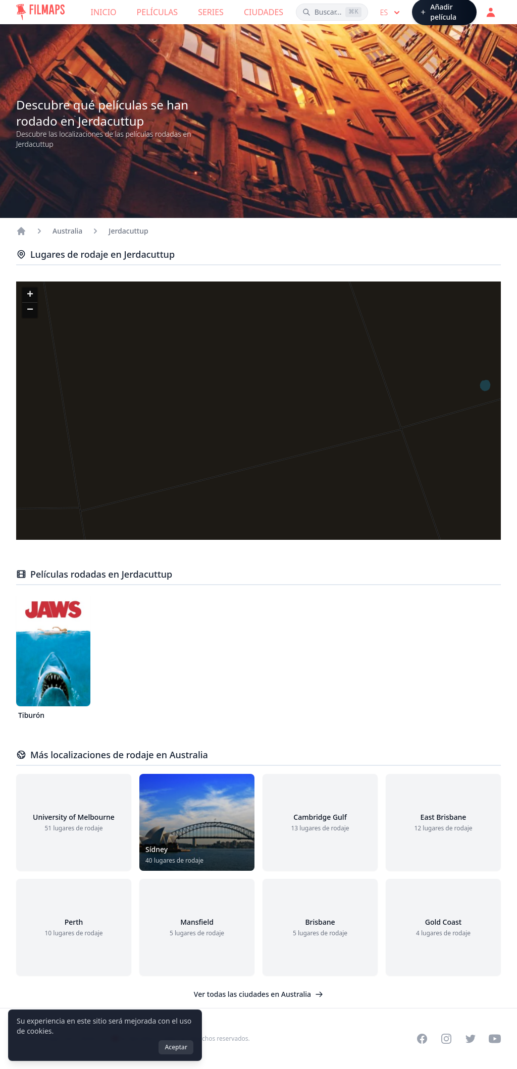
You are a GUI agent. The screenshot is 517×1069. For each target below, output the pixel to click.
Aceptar (176, 1047)
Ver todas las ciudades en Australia (258, 994)
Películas (157, 12)
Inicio (104, 12)
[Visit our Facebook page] (422, 1039)
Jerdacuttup (128, 231)
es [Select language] (391, 13)
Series (211, 12)
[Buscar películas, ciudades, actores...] (332, 12)
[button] (29, 295)
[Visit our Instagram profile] (446, 1039)
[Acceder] (491, 12)
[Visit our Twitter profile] (470, 1039)
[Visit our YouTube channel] (495, 1039)
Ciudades (263, 12)
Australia (67, 231)
